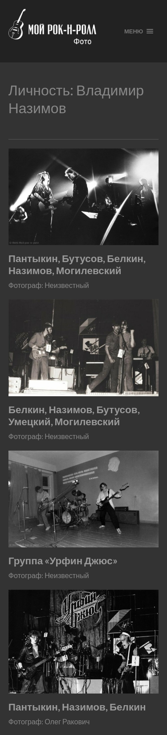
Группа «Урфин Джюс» (63, 560)
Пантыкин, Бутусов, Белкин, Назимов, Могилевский (77, 264)
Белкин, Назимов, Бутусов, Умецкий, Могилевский (74, 415)
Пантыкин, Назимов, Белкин (77, 707)
